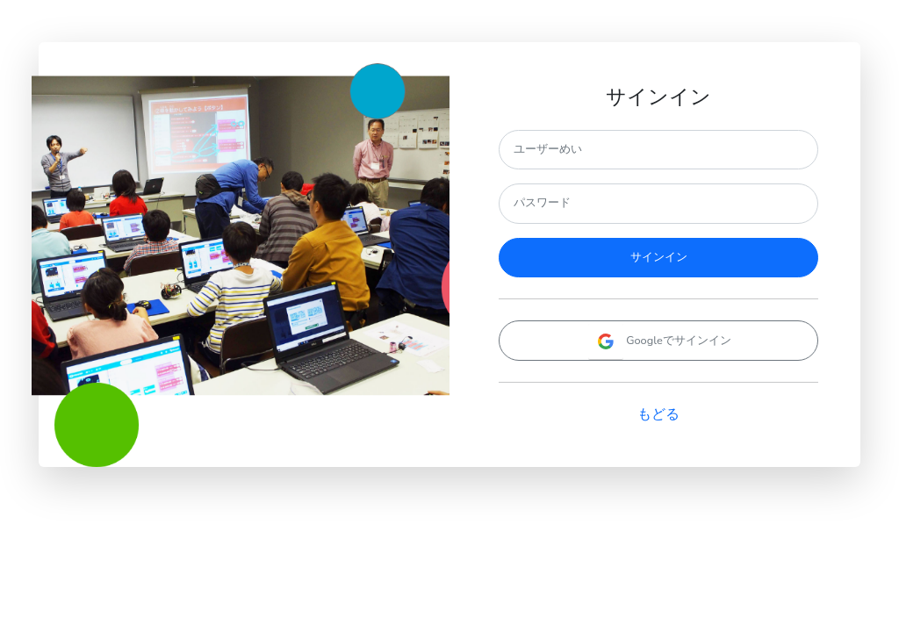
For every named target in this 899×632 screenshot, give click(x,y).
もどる (658, 414)
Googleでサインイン (658, 341)
